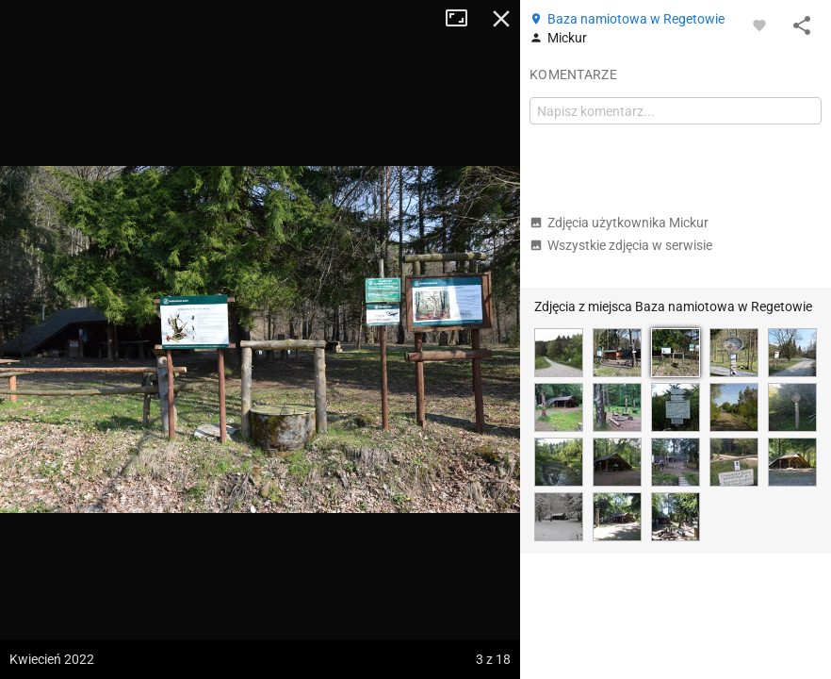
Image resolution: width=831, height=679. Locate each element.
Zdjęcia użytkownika (619, 222)
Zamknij (501, 19)
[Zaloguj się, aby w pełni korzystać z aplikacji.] (759, 24)
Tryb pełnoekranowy (463, 19)
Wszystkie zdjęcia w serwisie (621, 245)
